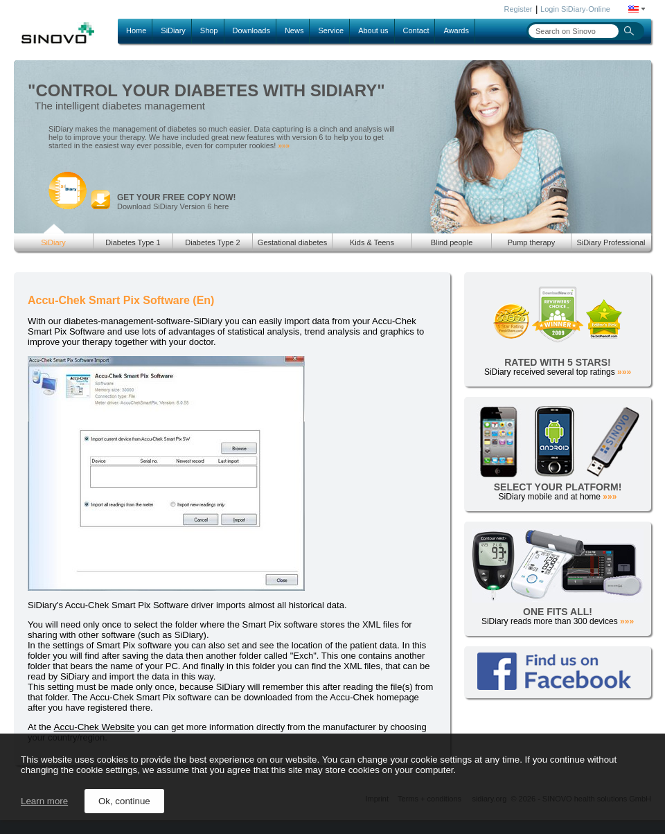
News (294, 30)
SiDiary (173, 30)
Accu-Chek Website (94, 727)
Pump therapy (531, 242)
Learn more (44, 801)
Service (331, 30)
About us (373, 30)
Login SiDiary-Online (575, 9)
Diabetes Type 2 (212, 242)
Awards (455, 30)
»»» (284, 146)
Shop (209, 30)
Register (518, 9)
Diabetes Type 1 (132, 242)
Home (136, 30)
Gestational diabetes (292, 242)
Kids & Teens (372, 242)
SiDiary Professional (610, 242)
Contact (416, 30)
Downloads (251, 30)
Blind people (452, 242)
